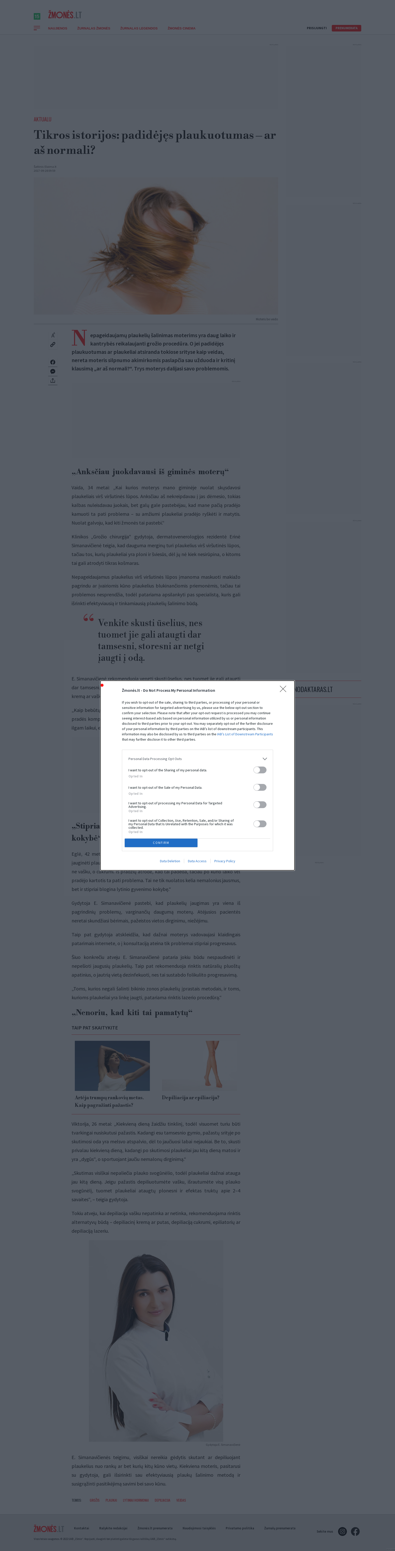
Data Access (197, 862)
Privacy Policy (224, 862)
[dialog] (197, 775)
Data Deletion (170, 862)
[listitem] (197, 757)
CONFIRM (163, 843)
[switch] (260, 768)
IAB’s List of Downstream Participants (245, 732)
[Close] (284, 689)
